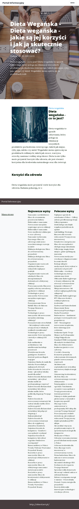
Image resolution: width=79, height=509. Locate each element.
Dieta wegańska (56, 108)
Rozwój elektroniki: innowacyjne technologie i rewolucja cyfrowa (64, 489)
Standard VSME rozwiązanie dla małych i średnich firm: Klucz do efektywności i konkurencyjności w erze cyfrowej (65, 345)
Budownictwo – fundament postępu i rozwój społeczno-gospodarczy (65, 317)
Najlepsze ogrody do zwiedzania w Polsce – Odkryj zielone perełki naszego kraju (65, 217)
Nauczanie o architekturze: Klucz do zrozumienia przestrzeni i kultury (38, 217)
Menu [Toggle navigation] (72, 3)
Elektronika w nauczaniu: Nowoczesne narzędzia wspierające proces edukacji (39, 224)
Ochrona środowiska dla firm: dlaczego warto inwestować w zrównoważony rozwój (63, 449)
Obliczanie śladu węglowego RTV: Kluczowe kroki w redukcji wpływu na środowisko (65, 299)
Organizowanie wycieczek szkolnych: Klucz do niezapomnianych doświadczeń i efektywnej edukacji (38, 278)
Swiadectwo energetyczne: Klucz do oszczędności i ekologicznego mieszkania (65, 244)
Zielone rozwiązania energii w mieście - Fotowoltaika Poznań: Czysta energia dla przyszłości (65, 481)
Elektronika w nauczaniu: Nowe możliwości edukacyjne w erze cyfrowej (39, 231)
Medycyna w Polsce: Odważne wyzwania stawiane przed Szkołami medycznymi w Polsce (65, 439)
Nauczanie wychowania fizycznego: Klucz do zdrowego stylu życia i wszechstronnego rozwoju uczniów (38, 242)
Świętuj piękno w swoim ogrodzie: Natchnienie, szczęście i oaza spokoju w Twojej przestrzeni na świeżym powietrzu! (64, 389)
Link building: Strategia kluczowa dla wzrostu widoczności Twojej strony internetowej (65, 235)
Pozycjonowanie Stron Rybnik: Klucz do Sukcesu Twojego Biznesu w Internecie (37, 306)
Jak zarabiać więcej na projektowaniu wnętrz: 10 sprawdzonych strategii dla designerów (65, 429)
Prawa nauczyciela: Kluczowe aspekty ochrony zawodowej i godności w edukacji (39, 288)
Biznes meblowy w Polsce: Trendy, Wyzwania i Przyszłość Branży (38, 484)
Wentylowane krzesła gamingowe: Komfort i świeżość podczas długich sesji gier (38, 356)
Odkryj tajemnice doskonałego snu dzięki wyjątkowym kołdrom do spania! (64, 226)
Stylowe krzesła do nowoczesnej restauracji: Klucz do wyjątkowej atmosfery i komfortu (38, 422)
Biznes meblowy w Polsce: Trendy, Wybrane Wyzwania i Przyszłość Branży (39, 447)
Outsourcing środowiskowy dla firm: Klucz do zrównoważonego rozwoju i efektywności (65, 378)
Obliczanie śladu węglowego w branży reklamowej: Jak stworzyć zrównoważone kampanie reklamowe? (65, 282)
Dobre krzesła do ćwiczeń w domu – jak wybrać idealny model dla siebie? (39, 371)
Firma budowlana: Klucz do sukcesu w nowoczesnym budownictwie (65, 457)
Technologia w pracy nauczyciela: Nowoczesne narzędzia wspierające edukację (38, 297)
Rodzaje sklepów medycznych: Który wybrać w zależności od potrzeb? (65, 266)
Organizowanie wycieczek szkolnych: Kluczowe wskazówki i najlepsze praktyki (38, 267)
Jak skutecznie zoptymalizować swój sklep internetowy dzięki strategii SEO (65, 368)
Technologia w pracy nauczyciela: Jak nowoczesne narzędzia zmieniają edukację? (39, 316)
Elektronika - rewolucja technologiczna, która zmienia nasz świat (63, 273)
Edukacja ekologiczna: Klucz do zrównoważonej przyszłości (39, 251)
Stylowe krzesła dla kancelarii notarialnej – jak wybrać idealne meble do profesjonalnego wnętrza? (39, 380)
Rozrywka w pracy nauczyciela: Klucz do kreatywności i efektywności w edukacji (39, 476)
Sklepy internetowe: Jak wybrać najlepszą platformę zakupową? (65, 290)
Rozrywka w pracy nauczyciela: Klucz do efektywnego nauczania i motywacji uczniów (37, 466)
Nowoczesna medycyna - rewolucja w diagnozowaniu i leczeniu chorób (65, 258)
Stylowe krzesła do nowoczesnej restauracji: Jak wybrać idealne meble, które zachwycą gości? (39, 402)
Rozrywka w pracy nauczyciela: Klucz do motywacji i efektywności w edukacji (38, 456)
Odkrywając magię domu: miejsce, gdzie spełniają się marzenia (64, 251)
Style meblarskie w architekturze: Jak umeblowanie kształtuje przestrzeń (37, 346)
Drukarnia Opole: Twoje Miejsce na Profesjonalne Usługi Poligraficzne (64, 334)
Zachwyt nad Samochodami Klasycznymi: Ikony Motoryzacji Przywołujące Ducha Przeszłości (65, 309)
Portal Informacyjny (13, 2)
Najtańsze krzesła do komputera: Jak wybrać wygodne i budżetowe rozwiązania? (37, 439)
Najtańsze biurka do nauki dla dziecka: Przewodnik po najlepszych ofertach (39, 364)
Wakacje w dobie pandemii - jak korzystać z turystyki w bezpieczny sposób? (65, 398)
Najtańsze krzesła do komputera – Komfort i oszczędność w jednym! (37, 430)
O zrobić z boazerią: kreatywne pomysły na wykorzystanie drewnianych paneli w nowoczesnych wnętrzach (65, 357)
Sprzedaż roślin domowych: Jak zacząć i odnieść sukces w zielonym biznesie (65, 472)
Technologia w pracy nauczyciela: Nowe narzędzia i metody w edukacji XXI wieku (39, 336)
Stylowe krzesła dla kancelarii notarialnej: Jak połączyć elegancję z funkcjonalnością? (39, 412)
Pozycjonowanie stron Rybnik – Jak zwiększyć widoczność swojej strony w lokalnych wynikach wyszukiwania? (39, 326)
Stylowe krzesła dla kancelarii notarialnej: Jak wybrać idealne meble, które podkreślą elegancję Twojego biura (39, 391)
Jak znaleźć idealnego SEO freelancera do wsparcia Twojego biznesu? (64, 464)
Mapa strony (8, 214)
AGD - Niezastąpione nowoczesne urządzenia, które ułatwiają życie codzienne (64, 326)
